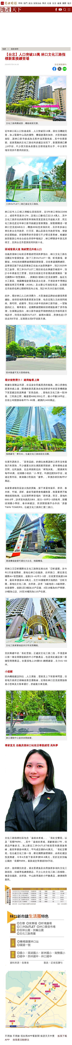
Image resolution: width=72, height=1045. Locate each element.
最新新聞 (15, 49)
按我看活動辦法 (21, 1039)
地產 (4, 49)
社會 (49, 3)
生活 (54, 3)
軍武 (44, 3)
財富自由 (37, 3)
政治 (30, 3)
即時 (20, 3)
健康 (59, 3)
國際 (64, 3)
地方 (69, 3)
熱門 (25, 3)
